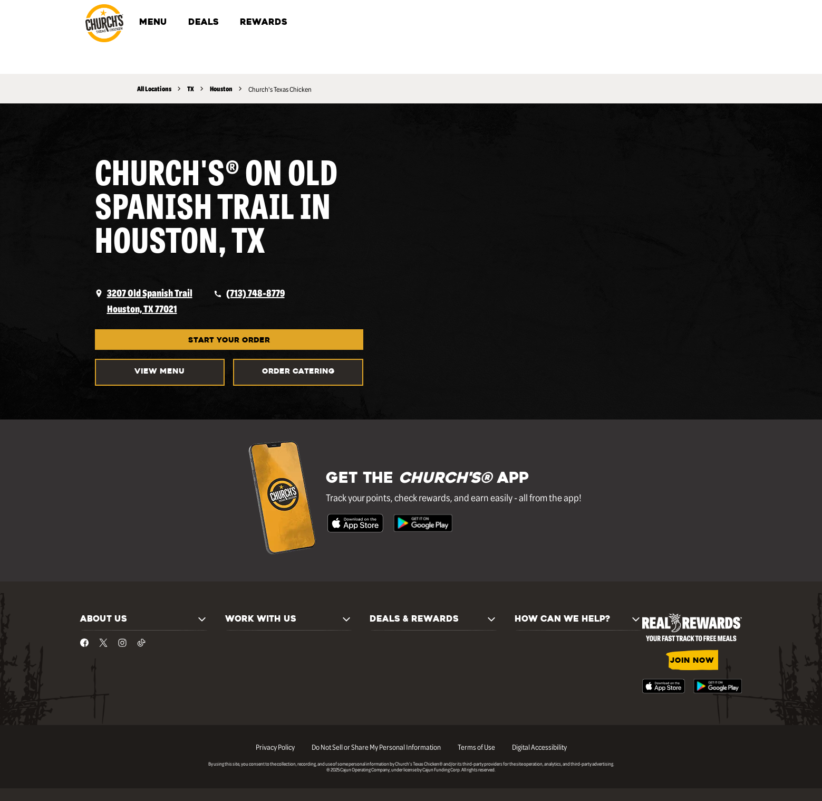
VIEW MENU (159, 372)
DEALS (203, 22)
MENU (153, 22)
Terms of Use (476, 746)
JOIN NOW (692, 661)
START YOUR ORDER (229, 341)
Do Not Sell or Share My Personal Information (376, 746)
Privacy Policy (275, 746)
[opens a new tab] (143, 301)
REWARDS (263, 22)
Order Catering (298, 372)
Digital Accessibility (539, 746)
